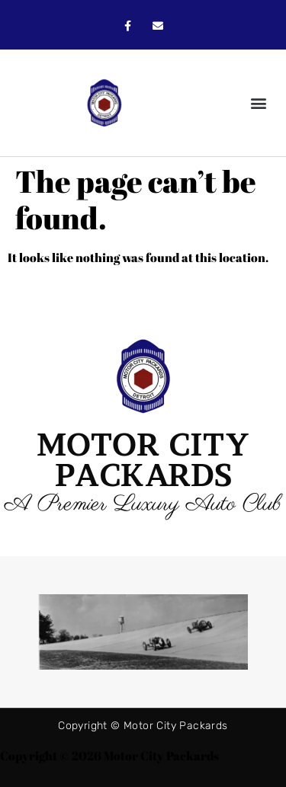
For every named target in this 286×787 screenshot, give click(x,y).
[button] (258, 103)
